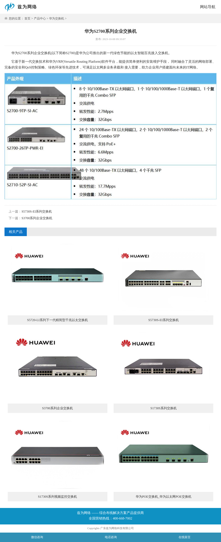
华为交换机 (56, 18)
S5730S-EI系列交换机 (36, 211)
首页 (27, 18)
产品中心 (40, 18)
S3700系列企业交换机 (36, 218)
